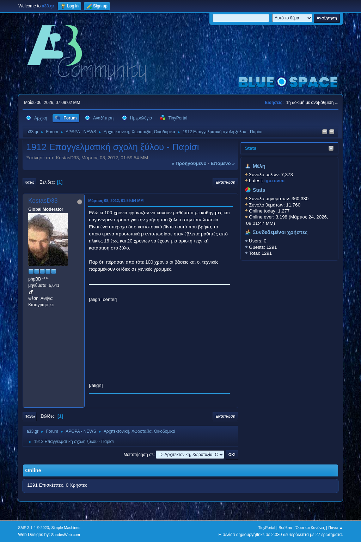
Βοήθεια (285, 527)
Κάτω (29, 182)
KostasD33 (42, 200)
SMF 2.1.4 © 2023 (33, 527)
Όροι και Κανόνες (310, 527)
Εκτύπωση (225, 182)
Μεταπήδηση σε (138, 454)
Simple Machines (65, 527)
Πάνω (29, 416)
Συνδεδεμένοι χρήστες (280, 232)
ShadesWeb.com (65, 534)
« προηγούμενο (189, 163)
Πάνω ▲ (335, 527)
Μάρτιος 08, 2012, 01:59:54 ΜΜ (115, 200)
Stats (251, 148)
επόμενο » (222, 163)
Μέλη (259, 166)
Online (33, 470)
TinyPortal (266, 527)
